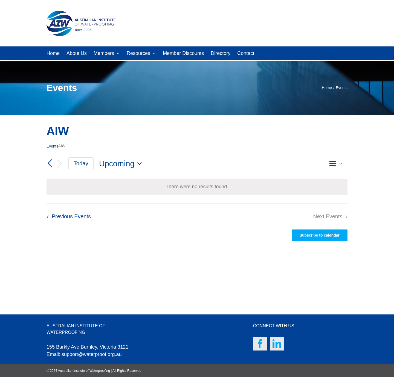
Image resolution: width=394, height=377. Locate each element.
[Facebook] (260, 344)
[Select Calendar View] (337, 164)
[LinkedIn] (277, 344)
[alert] (197, 186)
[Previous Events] (50, 163)
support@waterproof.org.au (91, 354)
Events (52, 146)
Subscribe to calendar (320, 235)
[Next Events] (59, 164)
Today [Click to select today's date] (81, 163)
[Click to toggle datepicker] (122, 163)
